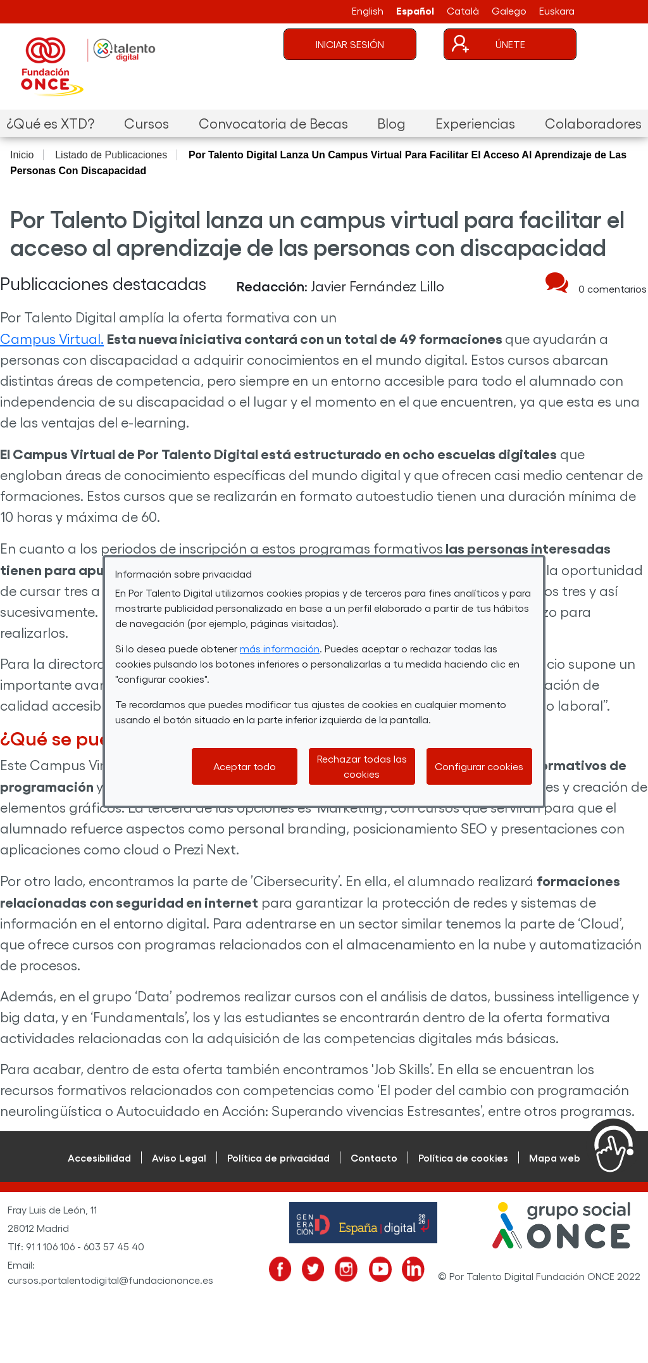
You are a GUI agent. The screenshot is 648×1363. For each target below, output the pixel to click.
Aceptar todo (244, 766)
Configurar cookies (479, 766)
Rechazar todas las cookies (362, 766)
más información (280, 648)
